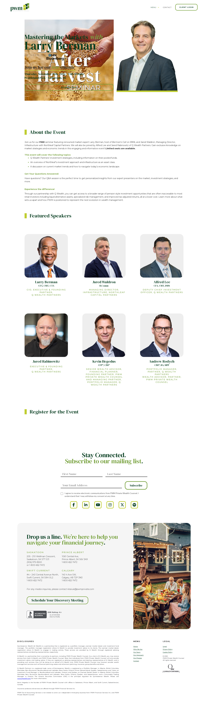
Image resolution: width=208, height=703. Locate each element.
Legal (165, 646)
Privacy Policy (167, 649)
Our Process (137, 658)
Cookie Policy (167, 652)
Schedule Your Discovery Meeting (57, 600)
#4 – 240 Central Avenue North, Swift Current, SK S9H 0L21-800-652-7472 (42, 577)
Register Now (69, 87)
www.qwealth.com (24, 678)
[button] (155, 8)
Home (135, 646)
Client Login (186, 7)
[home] (19, 7)
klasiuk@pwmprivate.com (80, 589)
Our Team (136, 652)
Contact (136, 661)
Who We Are (137, 649)
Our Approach (138, 655)
